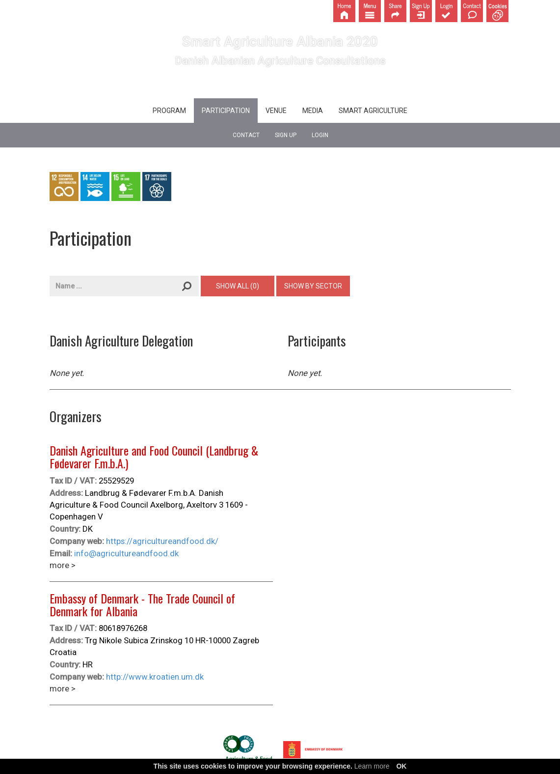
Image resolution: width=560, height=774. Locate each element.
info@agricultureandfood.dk (126, 553)
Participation (226, 111)
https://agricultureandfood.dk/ (162, 541)
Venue (276, 111)
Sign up (285, 135)
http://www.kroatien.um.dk (155, 677)
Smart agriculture (373, 111)
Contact (246, 135)
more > (63, 565)
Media (312, 111)
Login (320, 135)
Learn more (372, 766)
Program (169, 111)
